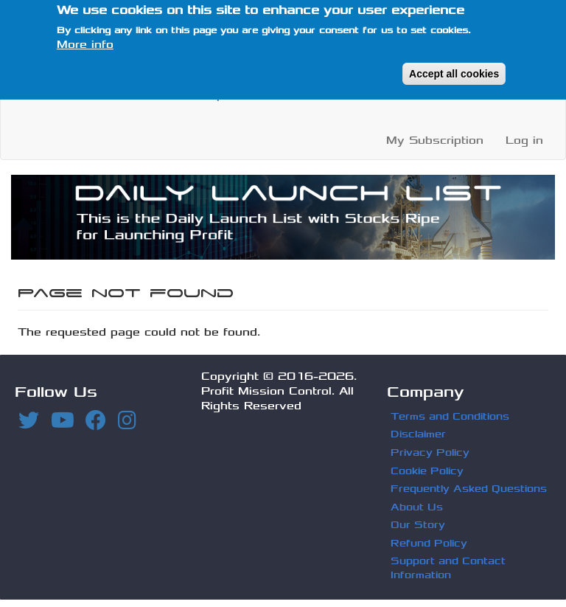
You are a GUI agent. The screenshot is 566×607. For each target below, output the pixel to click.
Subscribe (468, 94)
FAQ (403, 94)
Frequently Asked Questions (469, 488)
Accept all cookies (454, 64)
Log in (524, 140)
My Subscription (434, 140)
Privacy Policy (430, 452)
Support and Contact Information (448, 567)
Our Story (418, 524)
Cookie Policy (427, 470)
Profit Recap (187, 94)
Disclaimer (418, 434)
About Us (341, 94)
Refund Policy (429, 543)
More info (85, 35)
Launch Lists (82, 94)
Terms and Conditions (450, 416)
